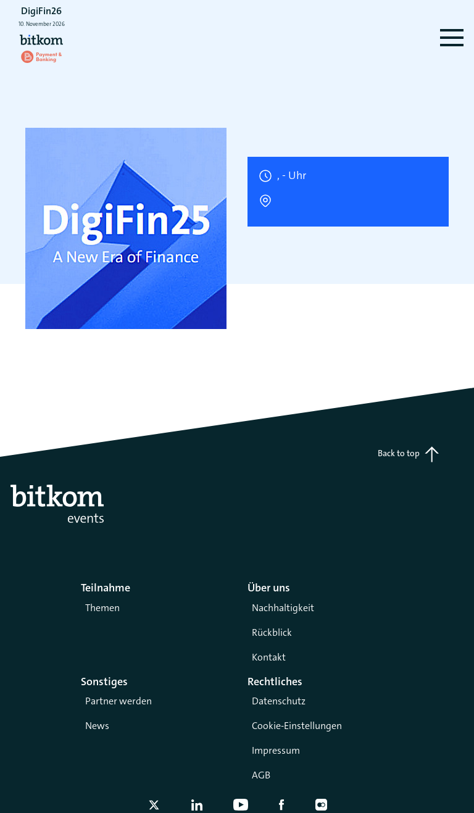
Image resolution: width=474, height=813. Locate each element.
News (97, 725)
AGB (261, 775)
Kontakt (269, 657)
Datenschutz (279, 700)
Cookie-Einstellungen (297, 725)
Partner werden (118, 700)
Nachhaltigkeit (283, 607)
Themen (102, 607)
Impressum (276, 750)
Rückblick (272, 632)
